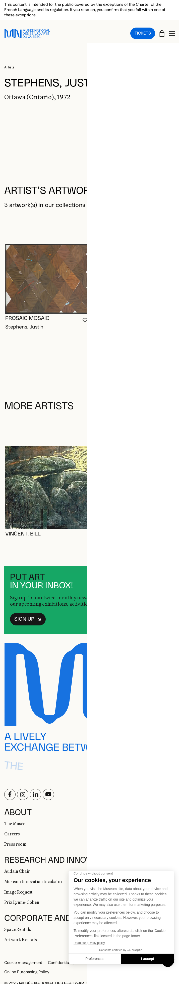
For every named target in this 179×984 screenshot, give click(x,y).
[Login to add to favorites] (85, 314)
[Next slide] (168, 218)
